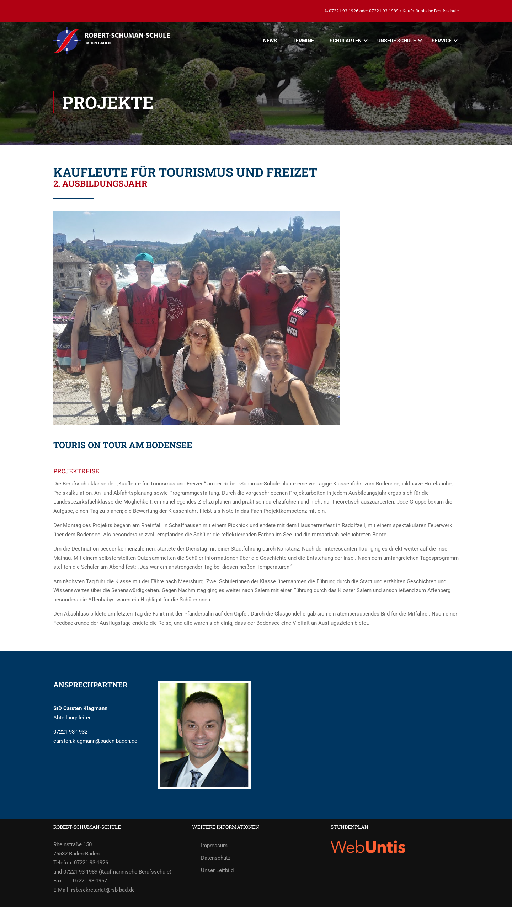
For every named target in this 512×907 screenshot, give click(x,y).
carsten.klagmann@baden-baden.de (95, 741)
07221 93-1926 (343, 11)
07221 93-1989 (384, 11)
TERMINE (303, 40)
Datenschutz (215, 858)
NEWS (270, 40)
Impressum (214, 845)
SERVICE (442, 40)
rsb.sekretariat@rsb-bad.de (103, 890)
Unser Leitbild (217, 870)
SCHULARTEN (346, 40)
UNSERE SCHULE (396, 40)
